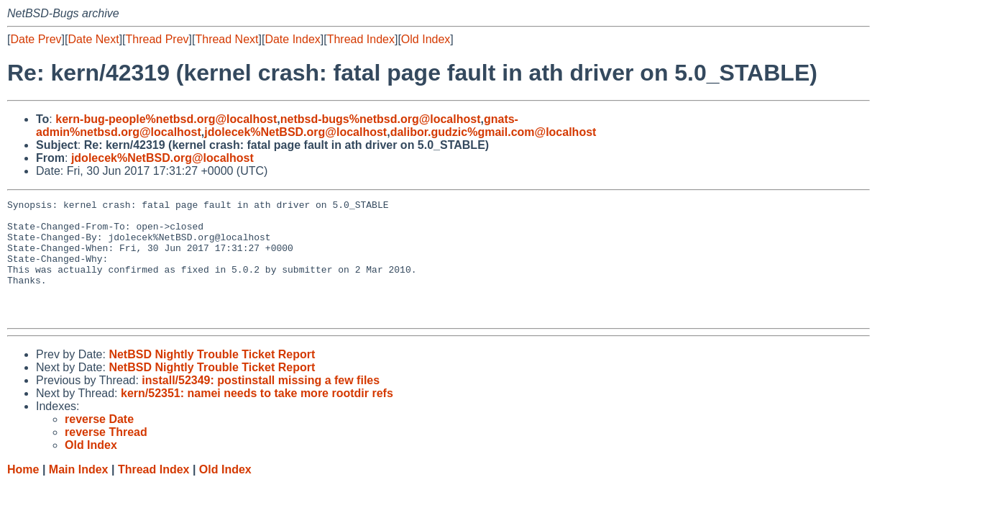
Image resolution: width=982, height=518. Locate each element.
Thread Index (361, 39)
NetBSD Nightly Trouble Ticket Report (212, 378)
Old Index (425, 39)
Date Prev (35, 39)
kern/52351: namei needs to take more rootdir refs (257, 417)
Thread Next (226, 39)
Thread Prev (157, 39)
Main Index (79, 493)
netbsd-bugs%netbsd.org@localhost (380, 119)
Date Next (93, 39)
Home (23, 493)
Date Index (292, 39)
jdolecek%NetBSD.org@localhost (295, 132)
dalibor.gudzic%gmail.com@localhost (493, 132)
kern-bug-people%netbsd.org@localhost (166, 119)
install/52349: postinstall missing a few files (261, 404)
